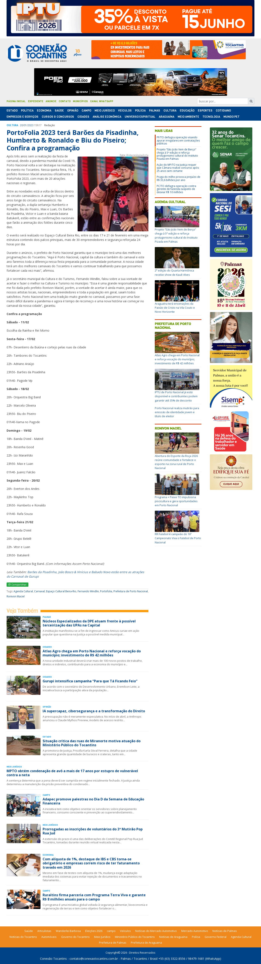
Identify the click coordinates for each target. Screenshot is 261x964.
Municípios (80, 101)
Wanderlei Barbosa (68, 931)
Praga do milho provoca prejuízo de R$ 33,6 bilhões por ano (178, 178)
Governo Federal (215, 937)
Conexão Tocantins (53, 959)
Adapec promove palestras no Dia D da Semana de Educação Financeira (93, 801)
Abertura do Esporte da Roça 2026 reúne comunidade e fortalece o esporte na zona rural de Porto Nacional (176, 462)
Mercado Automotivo (194, 931)
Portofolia (106, 591)
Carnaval (39, 591)
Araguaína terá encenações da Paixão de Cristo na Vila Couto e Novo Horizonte (175, 308)
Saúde (59, 110)
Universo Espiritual (140, 117)
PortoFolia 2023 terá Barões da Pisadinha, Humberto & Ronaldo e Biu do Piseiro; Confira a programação (73, 140)
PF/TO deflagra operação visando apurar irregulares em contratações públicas (178, 140)
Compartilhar (17, 584)
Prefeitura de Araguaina (146, 942)
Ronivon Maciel (16, 596)
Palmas (154, 110)
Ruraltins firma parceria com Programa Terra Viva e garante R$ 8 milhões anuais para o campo (94, 897)
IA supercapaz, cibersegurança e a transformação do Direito (94, 711)
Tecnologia (211, 117)
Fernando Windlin (88, 591)
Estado (12, 110)
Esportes (205, 110)
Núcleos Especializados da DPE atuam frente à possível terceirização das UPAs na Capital (89, 623)
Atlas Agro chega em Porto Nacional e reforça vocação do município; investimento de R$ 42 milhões (92, 653)
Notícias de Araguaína (173, 937)
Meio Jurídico (105, 110)
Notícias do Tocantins (23, 937)
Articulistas (44, 931)
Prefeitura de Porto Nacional (130, 591)
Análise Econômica (107, 117)
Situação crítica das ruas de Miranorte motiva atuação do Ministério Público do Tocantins (92, 743)
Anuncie (51, 101)
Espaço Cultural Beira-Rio (61, 591)
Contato (65, 101)
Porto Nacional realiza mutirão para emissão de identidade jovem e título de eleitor (177, 412)
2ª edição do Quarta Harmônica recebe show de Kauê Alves (174, 272)
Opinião (72, 110)
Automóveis (49, 937)
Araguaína (166, 117)
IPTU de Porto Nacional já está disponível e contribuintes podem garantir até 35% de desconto (176, 396)
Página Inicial (16, 101)
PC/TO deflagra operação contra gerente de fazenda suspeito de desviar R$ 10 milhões (176, 189)
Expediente (35, 101)
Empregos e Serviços (22, 117)
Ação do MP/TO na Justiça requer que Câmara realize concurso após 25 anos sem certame (178, 168)
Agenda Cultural (23, 591)
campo (111, 931)
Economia (44, 110)
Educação (187, 110)
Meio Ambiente (188, 117)
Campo (86, 110)
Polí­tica (27, 110)
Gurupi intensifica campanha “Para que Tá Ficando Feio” (90, 681)
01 (25, 125)
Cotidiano (223, 110)
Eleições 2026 (93, 931)
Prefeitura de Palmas (112, 942)
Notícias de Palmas (224, 931)
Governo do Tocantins (75, 937)
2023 (30, 125)
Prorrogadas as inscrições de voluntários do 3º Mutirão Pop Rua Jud (93, 831)
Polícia (196, 937)
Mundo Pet (231, 117)
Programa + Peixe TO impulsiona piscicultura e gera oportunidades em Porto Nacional (176, 501)
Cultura (169, 110)
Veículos (125, 110)
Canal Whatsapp (101, 101)
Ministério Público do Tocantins (135, 937)
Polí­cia (140, 110)
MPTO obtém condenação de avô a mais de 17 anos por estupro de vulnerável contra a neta (72, 773)
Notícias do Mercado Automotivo (156, 931)
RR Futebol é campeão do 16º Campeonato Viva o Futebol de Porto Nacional (178, 538)
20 (21, 125)
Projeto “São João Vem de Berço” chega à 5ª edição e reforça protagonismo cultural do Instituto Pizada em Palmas (177, 154)
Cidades (83, 117)
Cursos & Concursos (58, 117)
